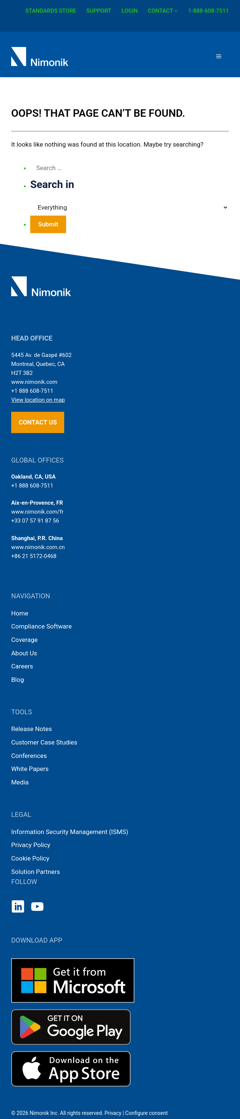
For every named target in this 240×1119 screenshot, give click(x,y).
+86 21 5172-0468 (33, 556)
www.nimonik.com (34, 382)
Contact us (38, 422)
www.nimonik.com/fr (37, 511)
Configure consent (146, 1113)
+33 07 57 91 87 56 (35, 520)
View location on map (38, 399)
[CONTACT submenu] (176, 10)
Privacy (113, 1113)
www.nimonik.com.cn (38, 547)
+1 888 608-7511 (32, 391)
